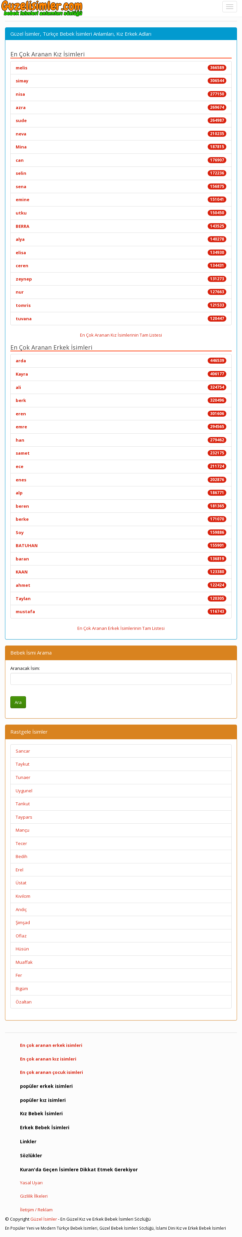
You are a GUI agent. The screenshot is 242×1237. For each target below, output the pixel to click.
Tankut (23, 804)
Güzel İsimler (43, 1219)
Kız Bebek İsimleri (41, 1113)
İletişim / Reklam (36, 1210)
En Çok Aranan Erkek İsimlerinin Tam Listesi (121, 628)
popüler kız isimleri (43, 1100)
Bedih (21, 856)
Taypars (24, 817)
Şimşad (23, 922)
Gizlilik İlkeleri (34, 1196)
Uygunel (24, 791)
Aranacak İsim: (25, 668)
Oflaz (21, 936)
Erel (19, 870)
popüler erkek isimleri (46, 1086)
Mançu (22, 830)
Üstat (21, 883)
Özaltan (24, 1002)
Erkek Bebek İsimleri (44, 1127)
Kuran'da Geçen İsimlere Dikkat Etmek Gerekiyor (79, 1169)
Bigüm (22, 988)
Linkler (28, 1141)
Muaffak (24, 962)
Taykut (22, 764)
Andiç (21, 909)
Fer (19, 975)
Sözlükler (31, 1155)
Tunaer (23, 777)
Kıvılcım (23, 896)
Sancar (23, 751)
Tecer (21, 843)
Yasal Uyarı (31, 1183)
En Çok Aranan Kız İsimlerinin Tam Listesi (121, 335)
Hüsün (22, 949)
